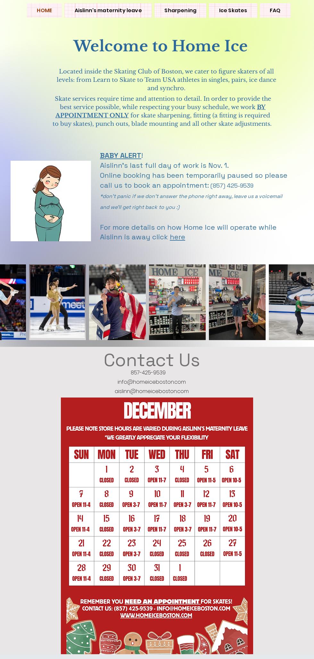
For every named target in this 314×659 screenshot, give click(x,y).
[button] (233, 10)
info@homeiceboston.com (152, 382)
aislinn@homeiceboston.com (152, 391)
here (177, 236)
